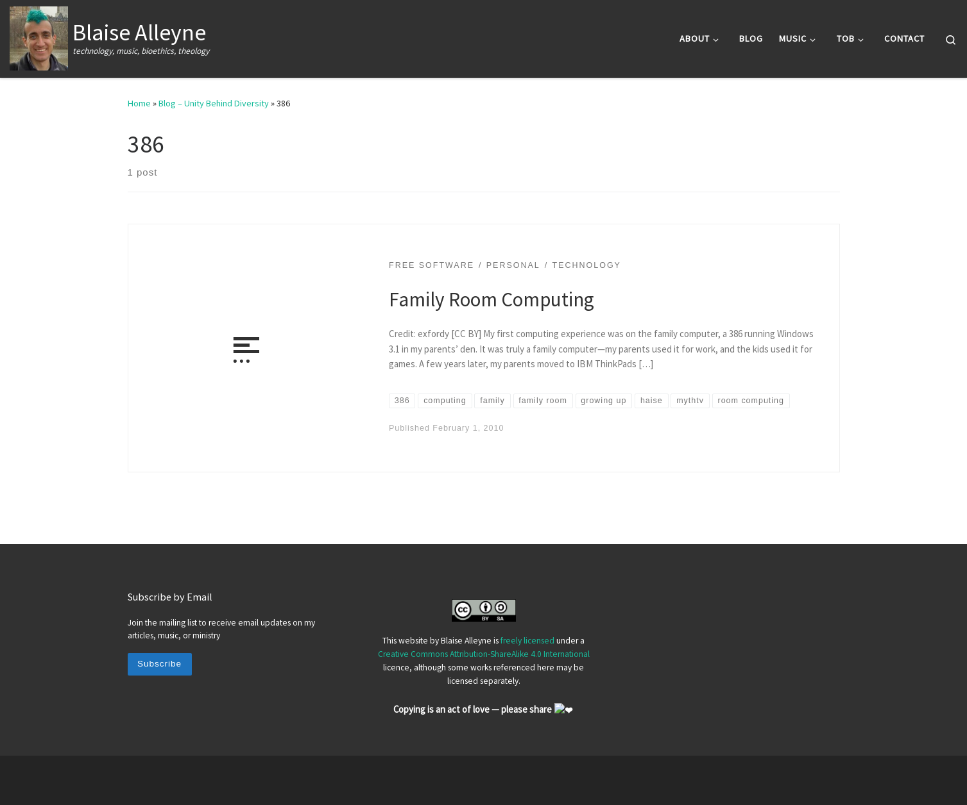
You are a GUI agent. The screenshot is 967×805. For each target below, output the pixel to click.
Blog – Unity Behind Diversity (213, 103)
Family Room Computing (491, 298)
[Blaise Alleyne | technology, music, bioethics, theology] (39, 36)
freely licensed (527, 641)
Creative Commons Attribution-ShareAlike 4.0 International (484, 654)
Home (139, 103)
